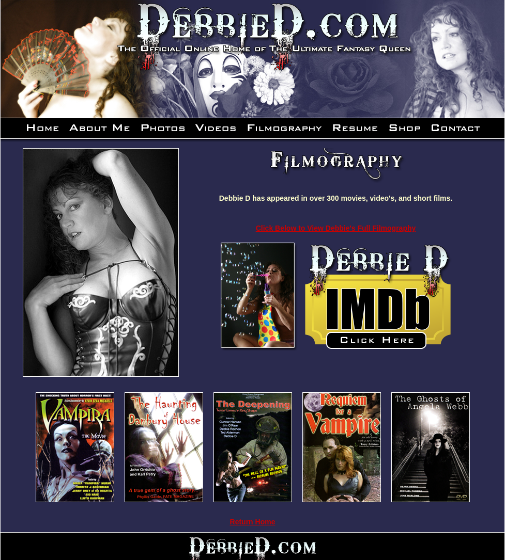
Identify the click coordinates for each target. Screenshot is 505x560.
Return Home (253, 522)
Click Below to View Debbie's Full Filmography (336, 228)
